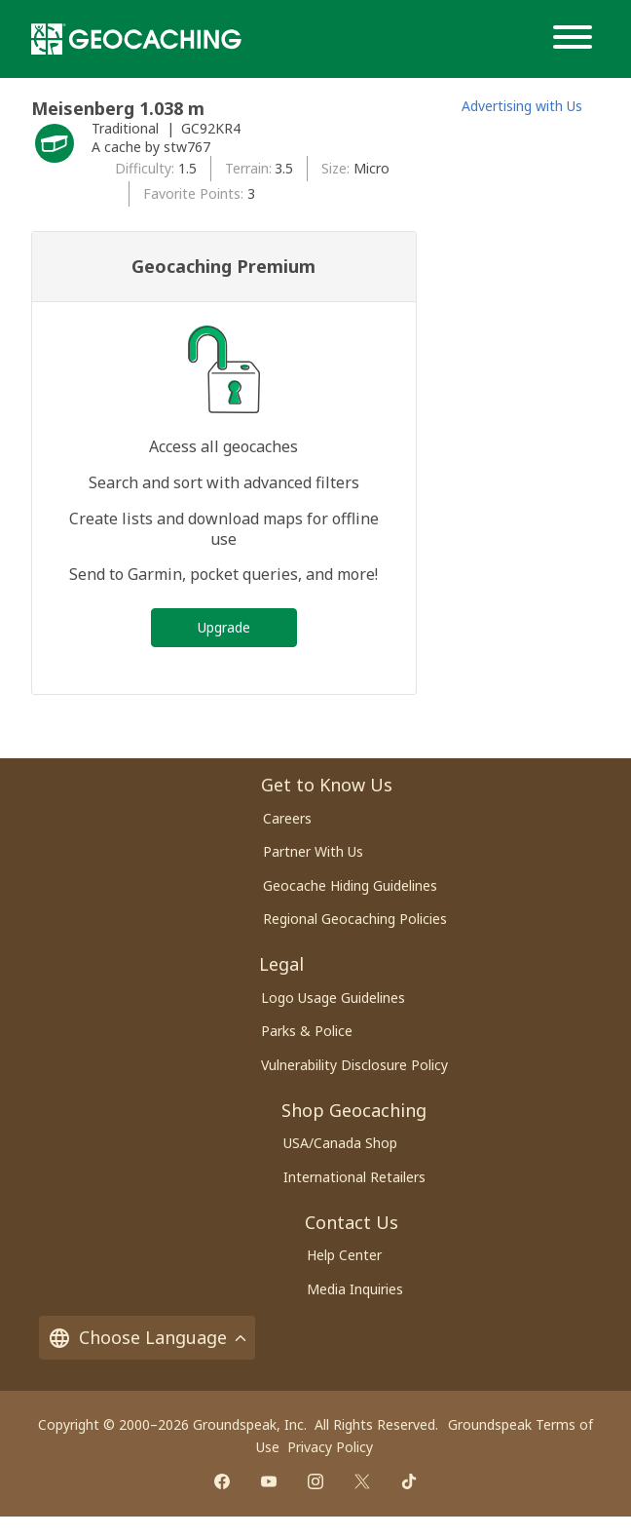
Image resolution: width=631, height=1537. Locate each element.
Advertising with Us (522, 105)
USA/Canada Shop (340, 1143)
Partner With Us (313, 851)
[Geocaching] (136, 38)
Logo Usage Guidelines (333, 997)
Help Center (344, 1255)
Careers (287, 818)
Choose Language (147, 1338)
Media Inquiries (355, 1289)
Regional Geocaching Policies (355, 918)
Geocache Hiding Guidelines (350, 885)
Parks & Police (307, 1030)
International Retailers (354, 1177)
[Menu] (576, 39)
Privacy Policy (330, 1447)
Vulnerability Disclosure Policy (354, 1065)
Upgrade (224, 627)
